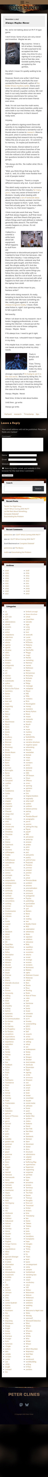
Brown (7, 763)
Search (9, 485)
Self (27, 1034)
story (27, 1152)
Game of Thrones (11, 1118)
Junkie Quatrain (11, 1305)
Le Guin (8, 1359)
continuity (9, 893)
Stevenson (30, 1147)
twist (27, 1262)
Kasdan (8, 1310)
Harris (7, 1182)
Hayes (7, 1195)
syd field (29, 1177)
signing (28, 1075)
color (7, 868)
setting (28, 1044)
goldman (8, 1147)
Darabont (8, 934)
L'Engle (8, 1349)
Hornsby (8, 1231)
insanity (8, 1269)
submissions (30, 1157)
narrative (29, 742)
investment (9, 1277)
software (29, 1108)
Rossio (28, 988)
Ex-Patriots (9, 1029)
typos (28, 1264)
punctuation (30, 906)
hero (7, 1208)
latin (6, 1354)
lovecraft (29, 637)
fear (6, 1065)
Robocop (29, 980)
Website (5, 466)
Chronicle (8, 837)
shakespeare (30, 1052)
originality (29, 801)
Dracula (8, 978)
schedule (29, 1016)
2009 (27, 591)
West (28, 1326)
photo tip (29, 842)
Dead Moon (9, 949)
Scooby (28, 1024)
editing (7, 998)
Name (5, 458)
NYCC (28, 768)
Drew (7, 990)
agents (7, 650)
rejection (29, 939)
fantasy (8, 1057)
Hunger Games (10, 1246)
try (27, 1257)
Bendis (7, 711)
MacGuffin (29, 652)
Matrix (28, 673)
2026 (7, 573)
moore (28, 719)
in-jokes (8, 1264)
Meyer (28, 694)
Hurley (7, 1249)
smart (28, 1090)
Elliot (7, 1003)
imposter (8, 1262)
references (30, 934)
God (6, 1139)
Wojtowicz (30, 1354)
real (27, 924)
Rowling (29, 993)
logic (27, 627)
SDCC (28, 1029)
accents (8, 630)
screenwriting (31, 1026)
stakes (28, 1124)
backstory (9, 694)
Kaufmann (9, 1313)
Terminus (29, 1190)
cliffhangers (9, 855)
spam (28, 1113)
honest (7, 1228)
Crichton (8, 916)
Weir (27, 1310)
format (7, 1095)
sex (27, 1049)
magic (28, 658)
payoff (28, 834)
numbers (29, 765)
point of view (30, 862)
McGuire (29, 681)
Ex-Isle (7, 1026)
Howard (8, 1241)
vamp (28, 1269)
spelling (29, 1116)
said (27, 1003)
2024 (7, 578)
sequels (29, 1037)
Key (6, 1316)
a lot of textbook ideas (29, 197)
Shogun (29, 1060)
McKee (28, 683)
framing (8, 1101)
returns (28, 957)
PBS (27, 837)
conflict (8, 880)
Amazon (8, 663)
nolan (28, 763)
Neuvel (28, 752)
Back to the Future (12, 691)
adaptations (9, 637)
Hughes (8, 1244)
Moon (28, 716)
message (29, 688)
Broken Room (10, 755)
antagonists (9, 668)
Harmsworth (9, 1180)
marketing (29, 663)
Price (27, 878)
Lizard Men (30, 622)
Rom (27, 985)
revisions (29, 967)
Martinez (29, 665)
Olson (28, 780)
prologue (29, 893)
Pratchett (29, 865)
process (29, 888)
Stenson (29, 1141)
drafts (7, 980)
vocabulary (30, 1285)
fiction (7, 1070)
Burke (7, 768)
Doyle (7, 975)
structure (29, 1154)
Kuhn (7, 1344)
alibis (7, 655)
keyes (7, 1318)
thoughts (29, 1203)
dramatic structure (12, 985)
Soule (28, 1111)
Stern (28, 1144)
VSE (27, 1290)
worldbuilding (31, 1364)
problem (29, 885)
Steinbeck (29, 1139)
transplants (30, 1241)
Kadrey (7, 1308)
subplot (28, 1159)
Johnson (8, 1295)
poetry (28, 860)
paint (27, 816)
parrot (28, 824)
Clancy (7, 845)
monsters (29, 711)
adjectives (9, 640)
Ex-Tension (9, 1034)
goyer (7, 1154)
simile (28, 1077)
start (27, 1136)
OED (27, 775)
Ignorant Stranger (11, 1259)
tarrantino (29, 1185)
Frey (6, 1108)
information (9, 1267)
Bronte (7, 757)
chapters (8, 806)
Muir (27, 729)
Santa (28, 1011)
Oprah (28, 793)
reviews (28, 965)
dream (7, 988)
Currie (7, 924)
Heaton (8, 1198)
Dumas (7, 993)
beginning (9, 709)
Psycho (28, 901)
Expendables (10, 1042)
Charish (8, 811)
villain (28, 1282)
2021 (6, 586)
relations (29, 942)
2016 (27, 573)
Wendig (29, 1318)
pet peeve (29, 839)
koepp (7, 1333)
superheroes (30, 1167)
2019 (7, 591)
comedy (8, 870)
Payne (28, 832)
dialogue (8, 962)
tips (37, 414)
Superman (30, 1170)
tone (27, 1231)
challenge (9, 801)
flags (7, 1080)
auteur (7, 686)
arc (6, 673)
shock (28, 1057)
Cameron (8, 780)
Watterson (30, 1300)
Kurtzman (8, 1346)
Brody (7, 752)
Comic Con (9, 873)
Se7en (28, 1031)
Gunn (7, 1164)
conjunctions (10, 883)
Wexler (28, 1328)
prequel (29, 873)
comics (8, 875)
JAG (6, 1287)
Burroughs (9, 773)
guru (7, 1167)
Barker (7, 696)
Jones (7, 1303)
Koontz (7, 1336)
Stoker (28, 1149)
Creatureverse (10, 914)
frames (7, 1098)
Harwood (8, 1190)
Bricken (8, 747)
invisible (8, 1280)
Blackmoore (9, 724)
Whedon (29, 1333)
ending (7, 1011)
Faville (7, 1062)
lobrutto (29, 624)
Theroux (29, 1200)
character (8, 809)
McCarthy (29, 678)
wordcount (30, 1362)
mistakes (29, 701)
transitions (30, 1239)
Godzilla (8, 1141)
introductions (10, 1275)
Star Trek (29, 1131)
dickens (8, 965)
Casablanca (9, 793)
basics (7, 699)
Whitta (28, 1339)
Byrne (7, 775)
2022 (7, 583)
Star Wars (29, 1134)
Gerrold (8, 1126)
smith (28, 1093)
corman (8, 909)
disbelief (8, 970)
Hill (6, 1213)
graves (7, 1159)
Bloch (7, 727)
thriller (28, 1211)
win (27, 1349)
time (27, 1216)
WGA (28, 1331)
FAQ (6, 1060)
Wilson (28, 1346)
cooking (8, 906)
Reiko (28, 937)
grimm (7, 1162)
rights (28, 975)
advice (7, 645)
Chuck (7, 842)
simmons (29, 1080)
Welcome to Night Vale (34, 1313)
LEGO (7, 1367)
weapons (29, 1303)
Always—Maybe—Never (20, 22)
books (7, 734)
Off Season (30, 778)
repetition (29, 949)
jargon (7, 1290)
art (6, 676)
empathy (8, 1008)
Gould (7, 1152)
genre (7, 1124)
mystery (29, 734)
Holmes (8, 1226)
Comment (7, 436)
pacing (28, 814)
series (28, 1039)
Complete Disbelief (11, 516)
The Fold (29, 1195)
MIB (27, 696)
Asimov (8, 678)
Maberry (29, 647)
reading (28, 921)
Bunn (7, 765)
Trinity (28, 1252)
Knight (7, 1331)
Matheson (29, 670)
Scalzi (28, 1013)
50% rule (8, 619)
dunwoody (9, 995)
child (7, 824)
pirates (28, 847)
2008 (27, 593)
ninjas (28, 760)
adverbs (8, 642)
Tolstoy (28, 1228)
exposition (9, 1047)
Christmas (9, 834)
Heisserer (8, 1200)
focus (7, 1093)
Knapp (7, 1328)
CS (6, 921)
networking (30, 750)
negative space (31, 747)
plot (27, 855)
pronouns (29, 896)
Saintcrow (29, 1006)
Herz (7, 1211)
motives (29, 724)
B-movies (8, 688)
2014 (27, 578)
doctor (7, 973)
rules (27, 1001)
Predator (29, 868)
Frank (7, 1103)
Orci (27, 796)
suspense (29, 1175)
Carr (6, 788)
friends (7, 1111)
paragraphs (30, 821)
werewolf (29, 1321)
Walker (28, 1292)
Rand (28, 916)
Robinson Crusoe (32, 978)
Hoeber (8, 1218)
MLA (27, 704)
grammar (8, 1157)
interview (8, 1272)
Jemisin (8, 1292)
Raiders (28, 914)
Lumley (28, 642)
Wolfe (28, 1359)
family (7, 1052)
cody (7, 860)
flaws (7, 1088)
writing (28, 1367)
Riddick (28, 973)
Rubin (28, 995)
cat (6, 798)
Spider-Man (30, 1118)
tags (27, 1182)
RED (27, 929)
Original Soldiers (32, 798)
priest (28, 880)
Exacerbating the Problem (14, 519)
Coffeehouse (10, 862)
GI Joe (7, 1129)
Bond (7, 732)
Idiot (6, 1257)
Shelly (28, 1054)
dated (7, 937)
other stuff (30, 804)
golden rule (9, 1144)
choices (8, 827)
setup (28, 1047)
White (28, 1336)
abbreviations (10, 624)
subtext (28, 1162)
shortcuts (29, 1067)
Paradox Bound (31, 819)
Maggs (28, 655)
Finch (7, 1072)
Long (27, 630)
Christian (8, 832)
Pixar (27, 852)
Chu (6, 839)
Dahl (7, 932)
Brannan (8, 742)
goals (7, 1136)
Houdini (8, 1236)
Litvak (28, 619)
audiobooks (9, 683)
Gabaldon (8, 1113)
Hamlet (8, 1175)
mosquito (29, 722)
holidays (8, 1221)
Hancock (8, 1177)
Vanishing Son (31, 1277)
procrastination (31, 891)
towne (28, 1236)
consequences (10, 885)
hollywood (9, 1223)
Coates (7, 857)
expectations (10, 1039)
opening (29, 788)
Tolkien (28, 1226)
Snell (27, 1095)
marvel (28, 668)
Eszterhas (8, 1019)
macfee (28, 650)
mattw (6, 555)
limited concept (32, 614)
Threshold (29, 1208)
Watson (28, 1298)
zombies (29, 1372)
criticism (8, 919)
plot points (30, 857)
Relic (27, 947)
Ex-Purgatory (10, 1031)
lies (6, 1374)
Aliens (7, 658)
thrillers (28, 1213)
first (6, 1077)
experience (9, 1044)
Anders (7, 665)
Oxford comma (31, 811)
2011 (27, 586)
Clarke (7, 850)
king (6, 1321)
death (7, 952)
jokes (7, 1298)
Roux (27, 990)
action (7, 632)
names (28, 737)
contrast (8, 898)
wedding (29, 1308)
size (27, 1085)
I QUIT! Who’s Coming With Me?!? (16, 511)
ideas (7, 1254)
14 (6, 614)
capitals (8, 786)
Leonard (8, 1372)
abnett (7, 627)
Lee (6, 1364)
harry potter (9, 1185)
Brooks (7, 760)
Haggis (7, 1170)
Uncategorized (31, 1267)
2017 (6, 596)
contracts (8, 896)
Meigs (28, 686)
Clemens (8, 852)
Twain (28, 1259)
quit (27, 911)
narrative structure (33, 745)
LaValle (8, 1356)
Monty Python (31, 714)
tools (27, 1234)
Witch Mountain (32, 1351)
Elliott (7, 1006)
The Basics (19, 550)
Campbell (9, 783)
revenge (29, 962)
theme (28, 1198)
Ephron (8, 1013)
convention (9, 901)
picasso (28, 845)
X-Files (28, 1369)
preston (28, 875)
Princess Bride (31, 883)
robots (28, 983)
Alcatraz (8, 652)
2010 (27, 588)
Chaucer (8, 814)
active (7, 635)
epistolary (9, 1016)
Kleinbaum (9, 1326)
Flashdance (9, 1085)
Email (5, 462)
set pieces (29, 1042)
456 (6, 617)
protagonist (30, 898)
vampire (29, 1272)
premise (29, 870)
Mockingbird (30, 706)
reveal (28, 960)
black (7, 722)
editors (7, 1001)
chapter (8, 804)
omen (28, 786)
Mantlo (28, 660)
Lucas (28, 640)
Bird (6, 719)
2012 (27, 583)
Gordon (8, 1149)
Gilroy (7, 1131)
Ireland (7, 1282)
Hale (7, 1172)
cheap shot (9, 816)
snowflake (29, 1101)
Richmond (29, 970)
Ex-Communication (12, 1021)
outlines (29, 809)
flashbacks (9, 1083)
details (7, 960)
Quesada (29, 909)
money (28, 709)
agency (8, 647)
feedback (8, 1067)
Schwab (29, 1019)
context (8, 891)
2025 (7, 576)
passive (28, 827)
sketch (28, 1088)
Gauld (7, 1121)
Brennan (8, 745)
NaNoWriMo (30, 740)
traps (27, 1244)
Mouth (28, 727)
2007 (27, 596)
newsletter (30, 755)
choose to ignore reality (15, 305)
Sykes (28, 1180)
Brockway (9, 750)
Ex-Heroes (9, 1024)
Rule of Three (31, 998)
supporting (30, 1172)
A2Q (6, 622)
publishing (30, 903)
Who (27, 1341)
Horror (7, 1234)
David (7, 939)
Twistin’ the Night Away (12, 509)
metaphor (29, 691)
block (7, 729)
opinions (29, 791)
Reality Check (31, 926)
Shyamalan (30, 1070)
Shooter (29, 1062)
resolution (29, 955)
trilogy (28, 1249)
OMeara (29, 783)
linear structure (31, 617)
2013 (27, 581)
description (9, 957)
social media (30, 1106)
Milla (27, 699)
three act (29, 1205)
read (27, 919)
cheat (7, 819)
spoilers (29, 1121)
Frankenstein (10, 1106)
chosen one (9, 829)
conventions (9, 903)
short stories (30, 1065)
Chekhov (8, 821)
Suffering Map (31, 1164)
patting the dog (31, 829)
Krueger (8, 1341)
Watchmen (30, 1295)
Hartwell (8, 414)
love (27, 635)
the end (28, 1193)
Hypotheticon (10, 1252)
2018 (7, 593)
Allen (7, 660)
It (5, 1285)
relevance (29, 944)
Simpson (29, 1083)
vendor (28, 1280)
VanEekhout (30, 1275)
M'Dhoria (29, 645)
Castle (7, 796)
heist (7, 1203)
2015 (27, 576)
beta (6, 714)
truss (27, 1254)
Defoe (7, 955)
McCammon (30, 676)
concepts (8, 878)
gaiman (8, 1116)
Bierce (7, 716)
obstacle (29, 770)
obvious (29, 773)
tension (28, 1188)
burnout (8, 770)
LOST (28, 632)
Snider (28, 1098)
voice (28, 1287)
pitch (27, 850)
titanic (28, 1223)
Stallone (29, 1126)
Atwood (8, 681)
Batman (8, 701)
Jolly (7, 1300)
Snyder (28, 1103)
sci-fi (27, 1021)
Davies (7, 942)
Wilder (28, 1344)
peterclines (8, 537)
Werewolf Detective (33, 1323)
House (7, 1239)
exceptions (9, 1037)
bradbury (8, 740)
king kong (9, 1323)
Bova (7, 737)
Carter (7, 791)
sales (28, 1008)
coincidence (9, 865)
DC (6, 944)
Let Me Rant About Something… (16, 514)
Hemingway (9, 1205)
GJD (6, 1134)
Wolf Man (29, 1356)
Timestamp (29, 414)
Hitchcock (9, 1216)
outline (28, 806)
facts (7, 1049)
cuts (6, 929)
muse (28, 732)
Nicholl (28, 757)
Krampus (8, 1339)
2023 (7, 581)
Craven (7, 911)
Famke (7, 1054)
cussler (8, 926)
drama (7, 983)
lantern (7, 1351)
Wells (28, 1316)
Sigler (28, 1072)
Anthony (8, 670)
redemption (30, 932)
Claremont (9, 847)
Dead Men (9, 947)
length (7, 1369)
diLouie (8, 967)
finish (7, 1075)
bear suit (8, 704)
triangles (29, 1246)
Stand (28, 1129)
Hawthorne (9, 1193)
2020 (7, 588)
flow (6, 1090)
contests (8, 888)
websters (29, 1305)
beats (7, 706)
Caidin (7, 778)
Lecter (7, 1362)
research (31, 132)
